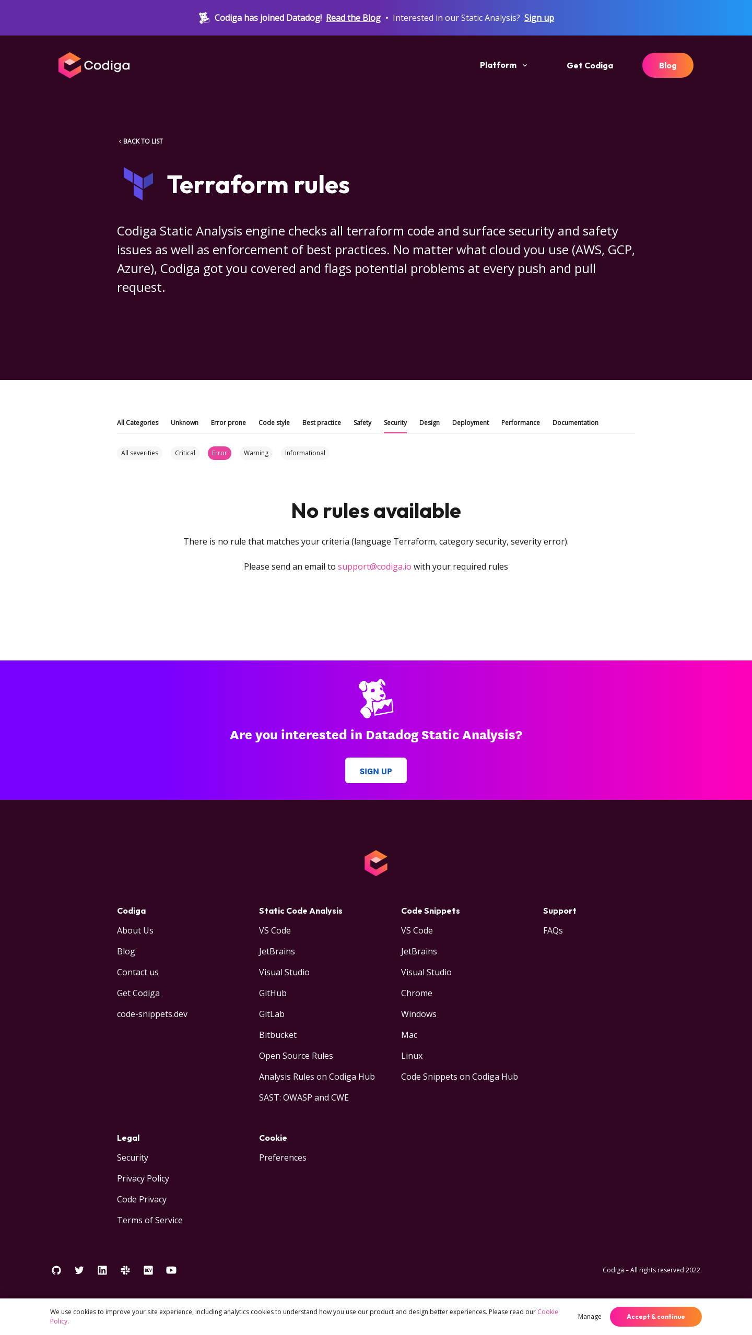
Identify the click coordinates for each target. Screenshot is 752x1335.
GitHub (273, 993)
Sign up (539, 17)
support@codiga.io (375, 566)
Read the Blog (353, 17)
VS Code (275, 930)
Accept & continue (656, 1316)
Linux (411, 1055)
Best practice (321, 422)
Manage (590, 1316)
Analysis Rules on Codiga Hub (317, 1076)
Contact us (138, 972)
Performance (520, 422)
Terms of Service (150, 1220)
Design (429, 422)
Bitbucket (278, 1035)
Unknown (184, 422)
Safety (362, 422)
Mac (409, 1035)
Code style (274, 422)
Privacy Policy (143, 1178)
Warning (256, 452)
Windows (419, 1014)
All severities (139, 452)
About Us (135, 930)
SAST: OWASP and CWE (304, 1097)
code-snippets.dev (152, 1014)
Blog (668, 65)
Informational (305, 452)
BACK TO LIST (140, 141)
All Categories (137, 422)
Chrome (416, 993)
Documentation (575, 422)
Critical (185, 452)
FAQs (553, 930)
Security (395, 422)
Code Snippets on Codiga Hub (459, 1076)
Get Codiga (590, 65)
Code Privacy (142, 1199)
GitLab (272, 1014)
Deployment (470, 422)
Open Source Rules (296, 1055)
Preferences (283, 1157)
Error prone (228, 422)
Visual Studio (284, 972)
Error (219, 452)
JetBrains (277, 951)
